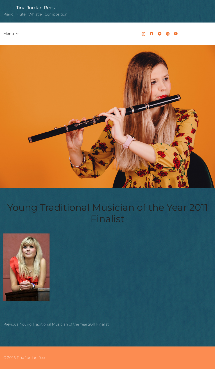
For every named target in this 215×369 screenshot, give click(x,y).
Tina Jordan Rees (35, 7)
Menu (8, 34)
